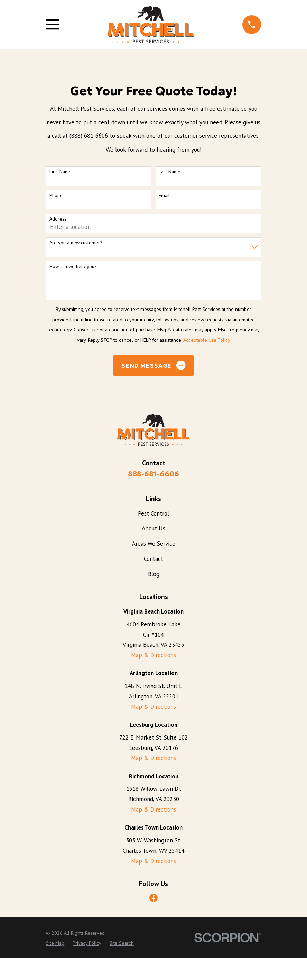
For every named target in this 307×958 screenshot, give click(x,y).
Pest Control (153, 513)
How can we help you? (73, 266)
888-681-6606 (153, 473)
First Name (60, 172)
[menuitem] (55, 943)
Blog (153, 574)
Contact (153, 559)
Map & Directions (153, 655)
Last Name (169, 172)
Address (57, 219)
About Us (153, 528)
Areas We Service (153, 543)
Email (164, 195)
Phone (56, 195)
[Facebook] (153, 898)
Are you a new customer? (75, 243)
